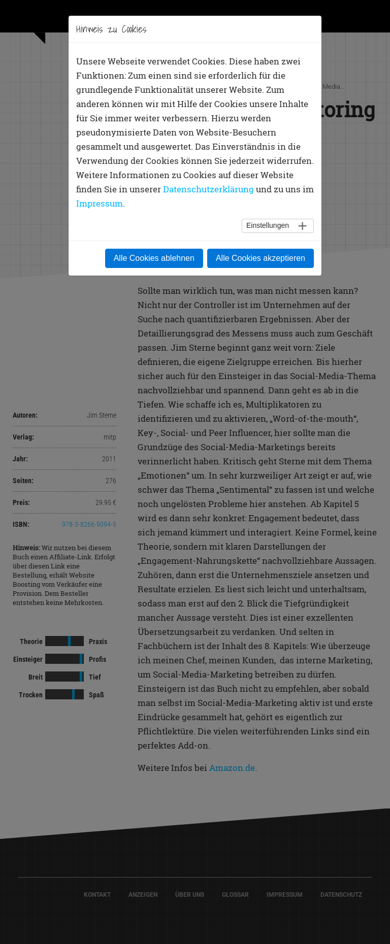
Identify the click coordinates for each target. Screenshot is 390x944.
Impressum (99, 203)
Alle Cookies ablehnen (154, 258)
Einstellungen (267, 225)
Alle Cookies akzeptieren (260, 258)
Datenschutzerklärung (208, 189)
